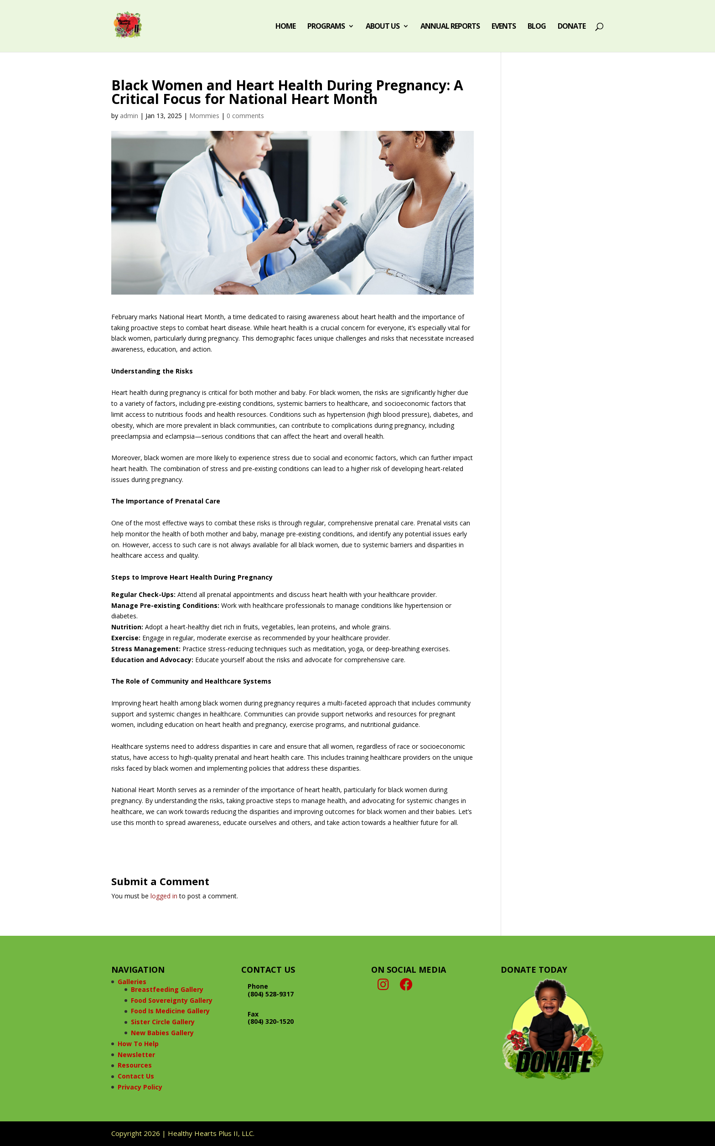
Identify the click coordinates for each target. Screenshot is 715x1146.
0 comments (245, 115)
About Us (382, 27)
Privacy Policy (140, 1087)
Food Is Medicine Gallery (170, 1010)
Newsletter (136, 1054)
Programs (326, 27)
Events (504, 27)
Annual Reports (450, 27)
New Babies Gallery (162, 1032)
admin (129, 115)
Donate (571, 27)
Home (285, 27)
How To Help (138, 1043)
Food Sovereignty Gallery (171, 1000)
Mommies (204, 115)
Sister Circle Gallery (163, 1021)
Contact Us (136, 1076)
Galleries (132, 981)
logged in (163, 896)
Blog (537, 27)
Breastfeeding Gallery (167, 989)
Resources (135, 1065)
